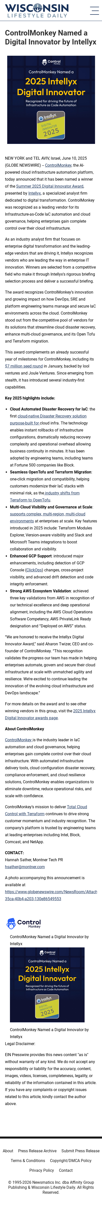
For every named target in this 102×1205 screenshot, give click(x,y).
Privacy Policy (41, 1170)
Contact (66, 1170)
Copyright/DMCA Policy (71, 1160)
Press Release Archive (37, 1151)
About (8, 1151)
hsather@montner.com (25, 866)
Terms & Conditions (28, 1160)
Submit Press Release (80, 1151)
